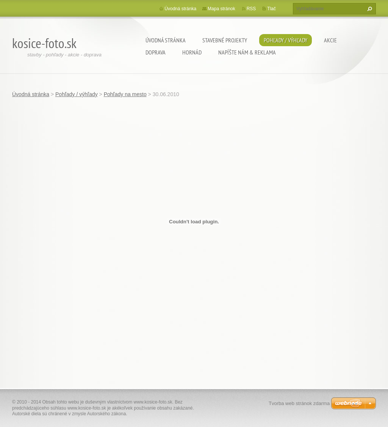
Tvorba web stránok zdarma (299, 403)
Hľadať (368, 8)
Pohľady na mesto (125, 94)
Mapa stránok (221, 8)
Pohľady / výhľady (285, 40)
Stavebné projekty (224, 40)
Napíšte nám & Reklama (247, 52)
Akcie (330, 40)
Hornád (192, 52)
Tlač (271, 8)
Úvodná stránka (166, 40)
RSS (251, 8)
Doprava (156, 52)
